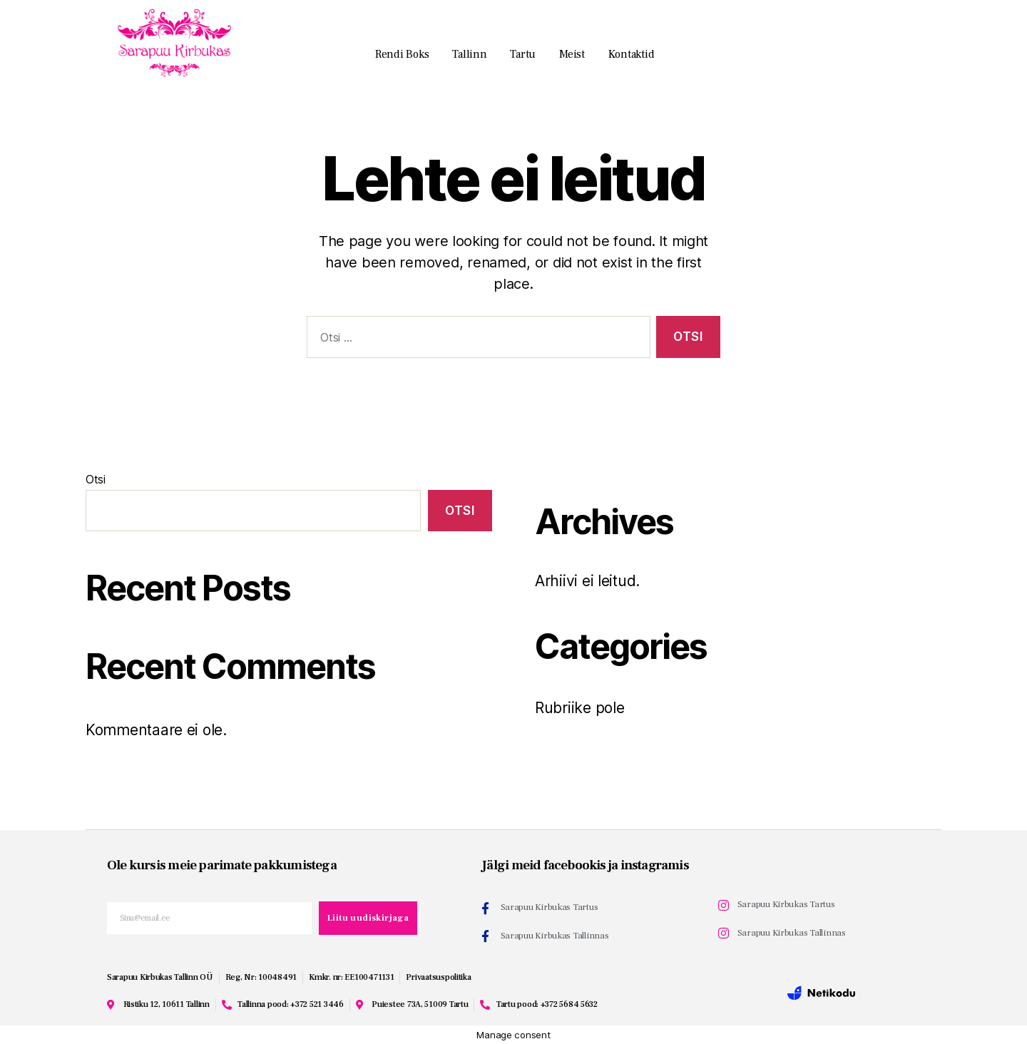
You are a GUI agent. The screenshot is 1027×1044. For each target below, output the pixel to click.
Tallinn (469, 54)
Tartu (523, 54)
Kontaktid (631, 54)
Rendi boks (402, 54)
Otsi (96, 479)
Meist (572, 54)
